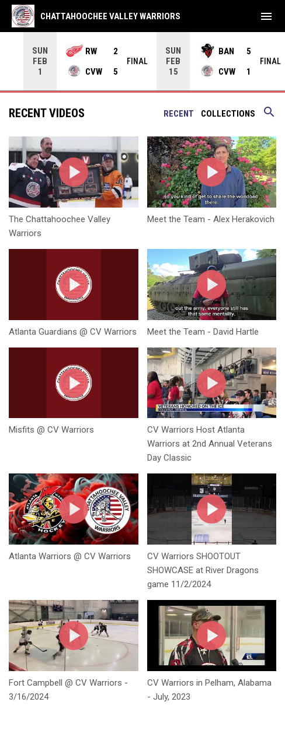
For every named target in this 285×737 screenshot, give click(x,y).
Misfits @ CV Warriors (51, 429)
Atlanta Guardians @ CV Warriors (73, 331)
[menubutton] (266, 16)
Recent (179, 113)
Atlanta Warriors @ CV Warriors (70, 555)
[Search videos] (269, 115)
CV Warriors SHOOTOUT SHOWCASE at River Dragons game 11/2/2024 (203, 569)
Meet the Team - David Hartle (203, 331)
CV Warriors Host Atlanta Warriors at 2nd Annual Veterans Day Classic (209, 443)
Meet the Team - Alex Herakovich (210, 218)
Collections (228, 113)
